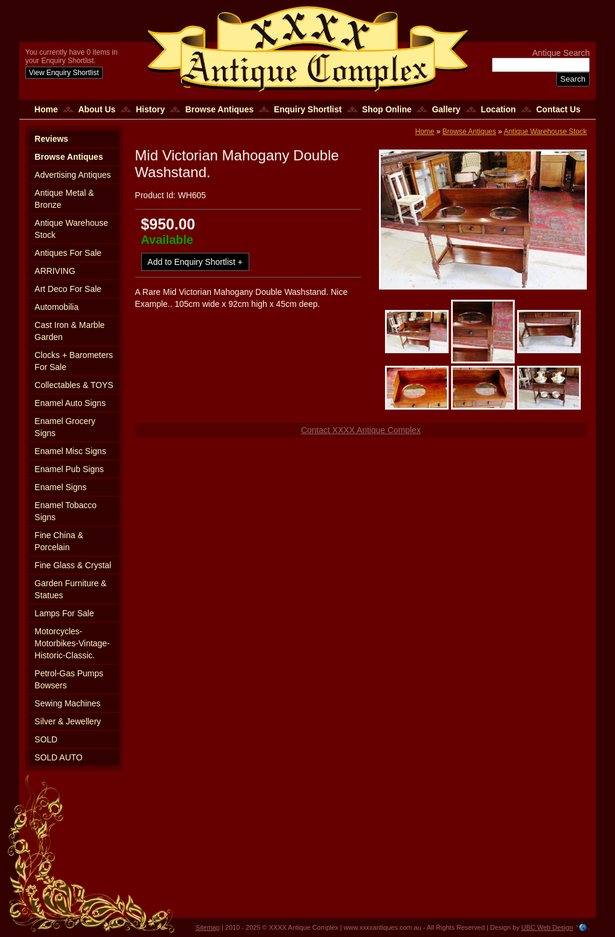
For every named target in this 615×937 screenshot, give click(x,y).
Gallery (446, 109)
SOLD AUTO (59, 757)
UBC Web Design (547, 927)
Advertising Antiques (73, 175)
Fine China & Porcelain (59, 541)
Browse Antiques (219, 109)
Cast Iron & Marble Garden (70, 331)
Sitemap (208, 927)
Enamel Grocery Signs (65, 427)
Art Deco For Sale (68, 289)
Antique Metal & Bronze (64, 199)
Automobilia (57, 307)
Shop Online (386, 109)
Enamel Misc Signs (70, 451)
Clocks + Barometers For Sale (74, 361)
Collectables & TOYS (74, 385)
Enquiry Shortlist (308, 109)
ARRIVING (55, 271)
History (150, 109)
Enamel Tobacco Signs (66, 511)
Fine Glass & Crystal (73, 565)
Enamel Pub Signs (69, 469)
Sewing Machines (68, 703)
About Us (96, 109)
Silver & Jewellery (68, 721)
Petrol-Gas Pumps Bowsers (69, 679)
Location (498, 109)
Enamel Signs (60, 487)
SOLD (46, 739)
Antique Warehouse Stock (71, 229)
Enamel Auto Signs (70, 403)
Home (46, 109)
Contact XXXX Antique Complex (360, 430)
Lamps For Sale (64, 613)
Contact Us (558, 109)
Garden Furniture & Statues (71, 589)
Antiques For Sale (68, 253)
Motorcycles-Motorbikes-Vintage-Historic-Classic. (72, 643)
